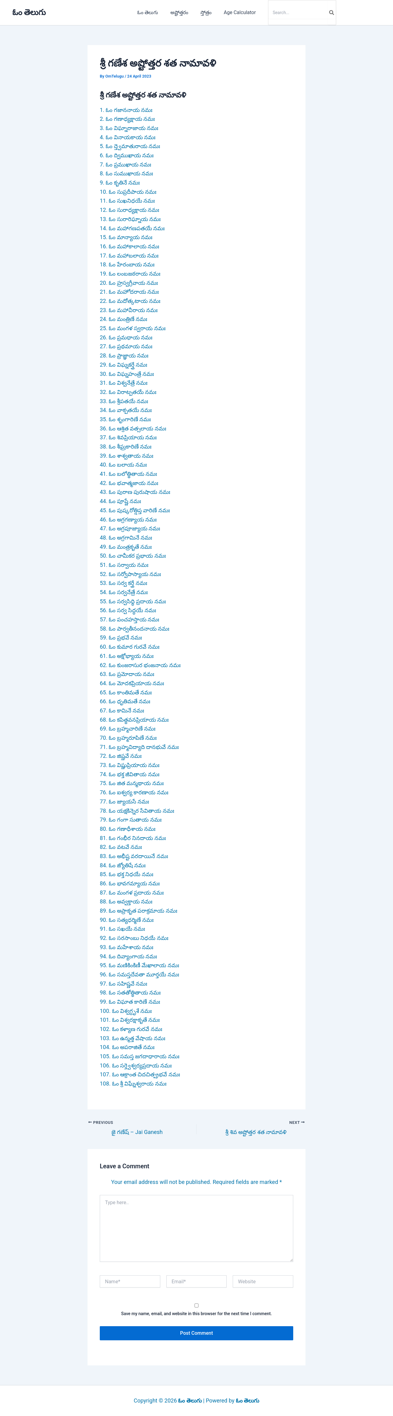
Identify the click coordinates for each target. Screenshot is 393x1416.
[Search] (327, 12)
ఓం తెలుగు (29, 12)
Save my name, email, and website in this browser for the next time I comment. (196, 1313)
